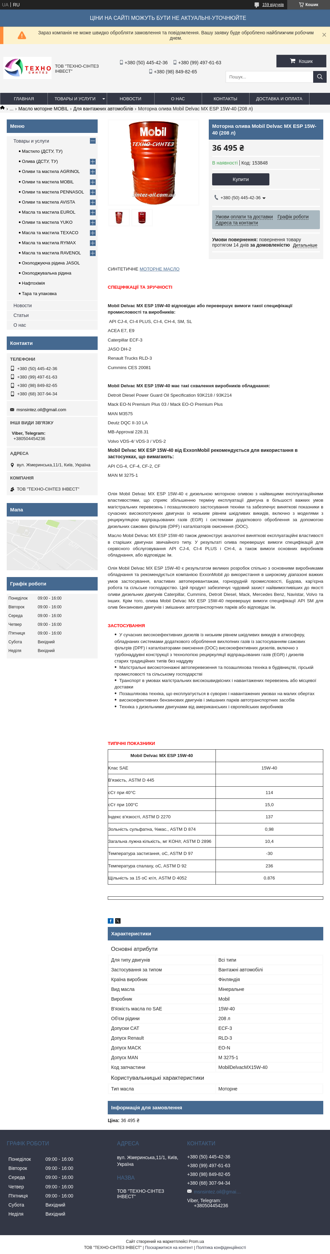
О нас (178, 98)
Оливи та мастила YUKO (47, 222)
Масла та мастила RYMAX (49, 242)
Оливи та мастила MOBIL (48, 181)
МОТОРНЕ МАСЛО (159, 269)
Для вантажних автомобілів (103, 108)
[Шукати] (320, 77)
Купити (241, 179)
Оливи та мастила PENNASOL (53, 191)
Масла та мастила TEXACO (50, 232)
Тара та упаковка (39, 293)
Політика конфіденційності (221, 1247)
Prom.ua (196, 1241)
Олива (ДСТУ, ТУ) (40, 161)
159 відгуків (273, 4)
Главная (24, 98)
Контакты (225, 98)
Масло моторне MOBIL (44, 108)
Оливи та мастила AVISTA (48, 202)
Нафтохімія (33, 283)
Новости (130, 98)
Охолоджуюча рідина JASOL (51, 262)
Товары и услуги (75, 98)
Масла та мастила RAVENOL (51, 252)
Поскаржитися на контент (169, 1247)
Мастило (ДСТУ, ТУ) (42, 151)
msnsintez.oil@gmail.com (41, 409)
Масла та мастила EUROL (48, 212)
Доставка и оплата (279, 98)
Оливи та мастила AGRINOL (51, 171)
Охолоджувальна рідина (46, 273)
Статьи (21, 315)
